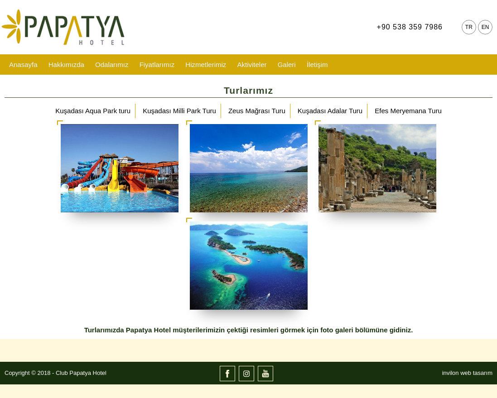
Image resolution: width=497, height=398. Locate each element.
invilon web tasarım (467, 372)
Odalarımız (111, 64)
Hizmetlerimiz (205, 64)
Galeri (287, 64)
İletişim (317, 64)
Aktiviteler (251, 64)
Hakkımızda (66, 64)
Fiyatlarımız (157, 64)
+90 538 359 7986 (410, 27)
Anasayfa (23, 64)
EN (485, 27)
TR (469, 27)
